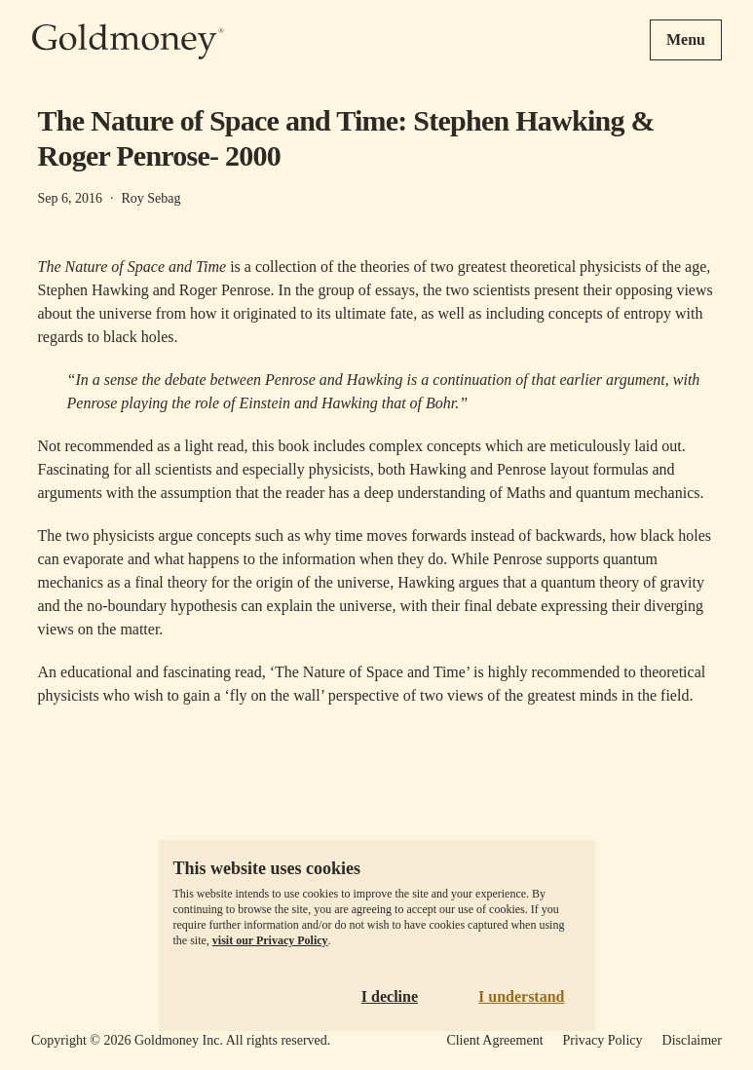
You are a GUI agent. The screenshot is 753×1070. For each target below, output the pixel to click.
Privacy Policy (603, 1040)
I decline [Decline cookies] (389, 996)
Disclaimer (692, 1040)
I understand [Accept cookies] (521, 996)
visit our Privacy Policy (270, 940)
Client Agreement (494, 1040)
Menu (685, 39)
